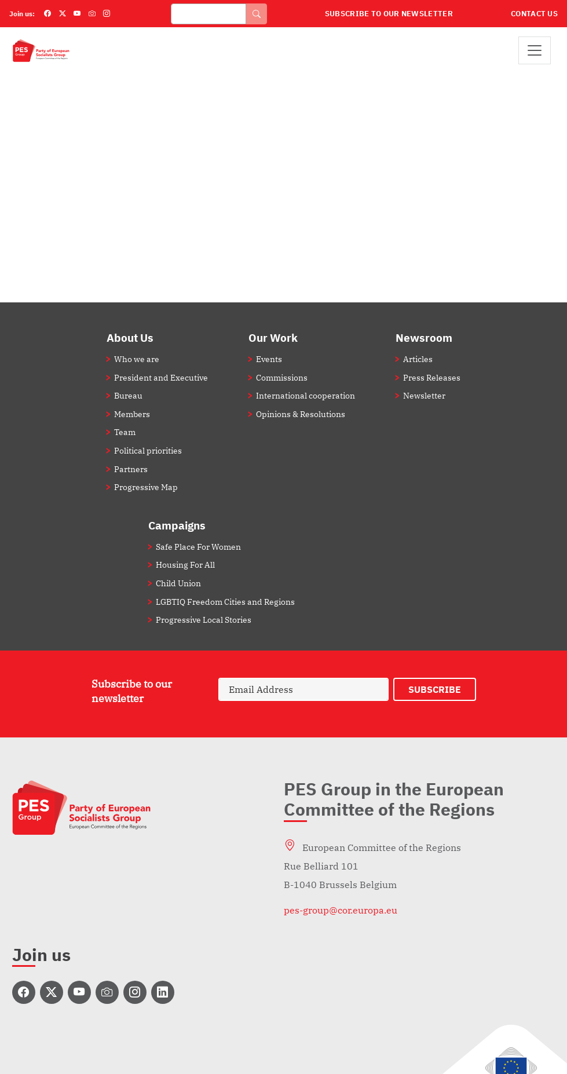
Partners (131, 468)
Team (125, 431)
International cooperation (305, 395)
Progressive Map (146, 486)
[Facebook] (47, 14)
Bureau (128, 395)
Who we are (136, 358)
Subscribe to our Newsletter (389, 14)
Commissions (282, 377)
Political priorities (148, 450)
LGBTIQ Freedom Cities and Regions (225, 601)
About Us (130, 337)
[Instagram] (106, 14)
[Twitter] (62, 14)
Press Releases (431, 377)
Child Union (178, 583)
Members (132, 413)
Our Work (273, 337)
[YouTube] (77, 14)
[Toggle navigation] (534, 50)
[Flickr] (92, 14)
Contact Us (534, 14)
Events (269, 358)
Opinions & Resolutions (300, 413)
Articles (418, 358)
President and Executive (161, 377)
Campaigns (177, 525)
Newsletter (424, 395)
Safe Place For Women (198, 546)
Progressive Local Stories (203, 619)
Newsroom (424, 337)
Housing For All (185, 564)
